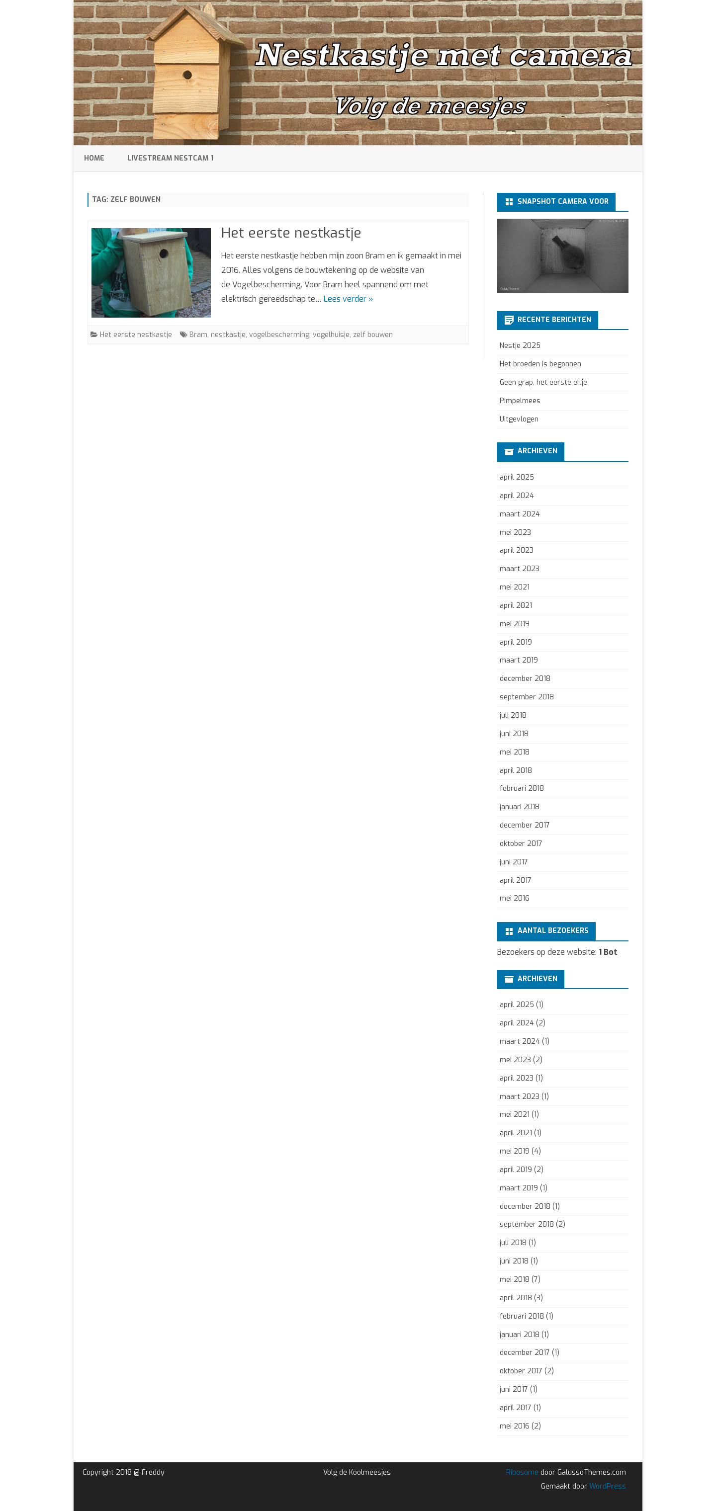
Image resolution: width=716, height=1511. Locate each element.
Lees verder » (348, 299)
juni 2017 (514, 862)
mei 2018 (515, 752)
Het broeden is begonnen (540, 364)
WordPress (606, 1486)
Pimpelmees (520, 401)
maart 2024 (520, 514)
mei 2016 (515, 898)
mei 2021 (515, 587)
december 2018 (525, 678)
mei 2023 (515, 532)
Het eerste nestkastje (291, 233)
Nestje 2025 (520, 345)
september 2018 (527, 697)
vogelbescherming (279, 334)
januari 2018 (519, 807)
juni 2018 (514, 734)
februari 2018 (522, 788)
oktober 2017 (521, 843)
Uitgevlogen (519, 419)
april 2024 (517, 496)
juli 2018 (513, 715)
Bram (198, 334)
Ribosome (522, 1472)
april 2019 (516, 642)
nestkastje (228, 334)
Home (94, 158)
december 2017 (525, 825)
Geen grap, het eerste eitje (543, 382)
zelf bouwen (373, 334)
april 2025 (517, 477)
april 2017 (516, 880)
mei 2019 (515, 624)
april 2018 (516, 770)
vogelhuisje (331, 334)
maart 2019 (519, 660)
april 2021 (516, 605)
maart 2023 (519, 569)
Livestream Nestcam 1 (170, 158)
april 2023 (517, 550)
